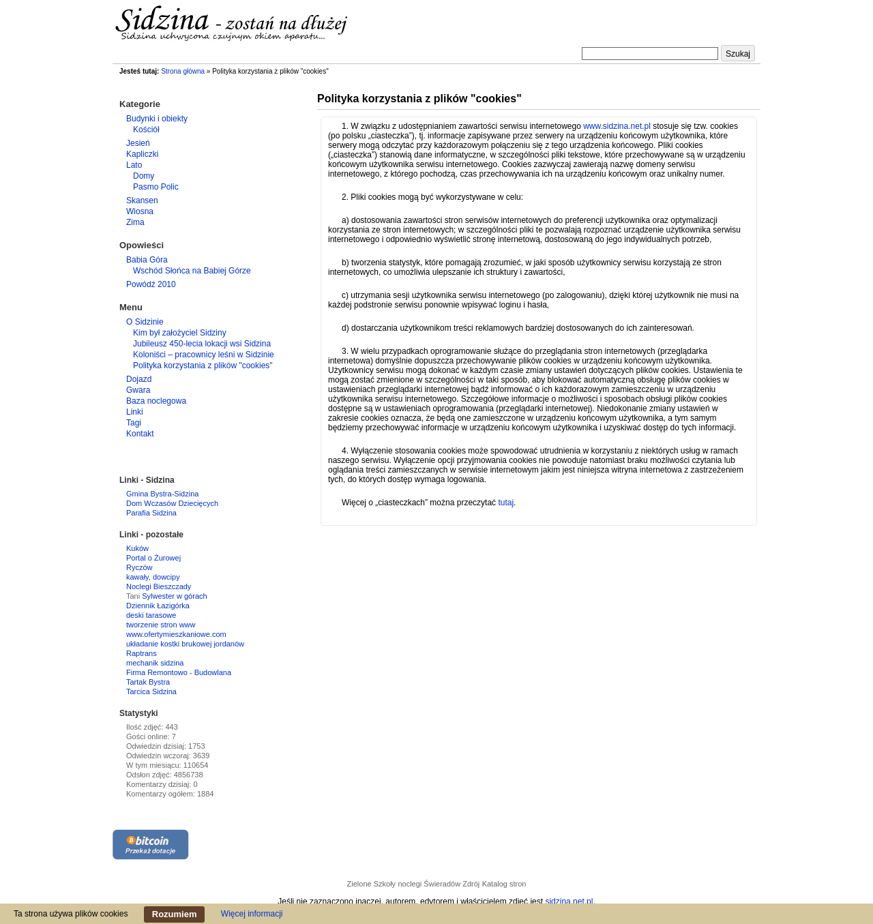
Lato (134, 165)
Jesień (138, 143)
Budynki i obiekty (157, 118)
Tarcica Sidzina (151, 691)
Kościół (146, 129)
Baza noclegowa (156, 401)
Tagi (133, 423)
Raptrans (141, 653)
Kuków (137, 548)
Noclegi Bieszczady (158, 586)
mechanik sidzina (154, 663)
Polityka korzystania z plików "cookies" (203, 365)
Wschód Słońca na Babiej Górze (192, 270)
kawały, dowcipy (153, 577)
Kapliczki (142, 154)
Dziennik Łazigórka (158, 605)
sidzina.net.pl (569, 901)
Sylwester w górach (174, 596)
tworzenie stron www (160, 625)
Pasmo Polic (156, 187)
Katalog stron (504, 884)
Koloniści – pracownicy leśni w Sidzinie (203, 354)
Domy (143, 176)
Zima (135, 222)
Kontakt (140, 433)
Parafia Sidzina (151, 513)
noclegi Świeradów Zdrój (438, 884)
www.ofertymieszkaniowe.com (176, 634)
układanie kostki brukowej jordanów (185, 644)
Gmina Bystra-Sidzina (162, 494)
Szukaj (738, 54)
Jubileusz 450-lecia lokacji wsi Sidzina (202, 343)
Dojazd (138, 379)
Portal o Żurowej (153, 558)
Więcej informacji (252, 914)
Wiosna (139, 211)
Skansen (142, 200)
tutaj (506, 502)
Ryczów (139, 567)
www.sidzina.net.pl (617, 126)
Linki (134, 412)
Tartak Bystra (148, 682)
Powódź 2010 (151, 284)
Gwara (138, 390)
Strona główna (183, 71)
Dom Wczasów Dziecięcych (172, 503)
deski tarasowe (151, 615)
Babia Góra (147, 260)
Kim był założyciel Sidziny (179, 333)
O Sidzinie (145, 322)
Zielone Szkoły (371, 884)
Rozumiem (174, 914)
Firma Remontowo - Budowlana (178, 672)
